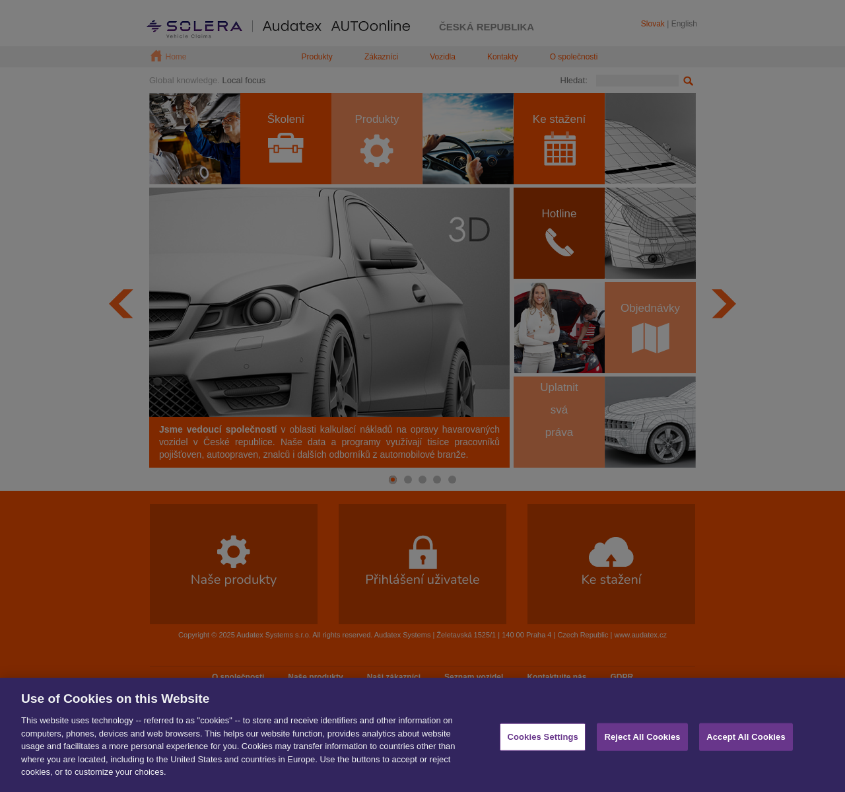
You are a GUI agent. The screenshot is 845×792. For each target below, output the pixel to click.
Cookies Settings (542, 741)
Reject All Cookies (642, 741)
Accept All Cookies (746, 741)
